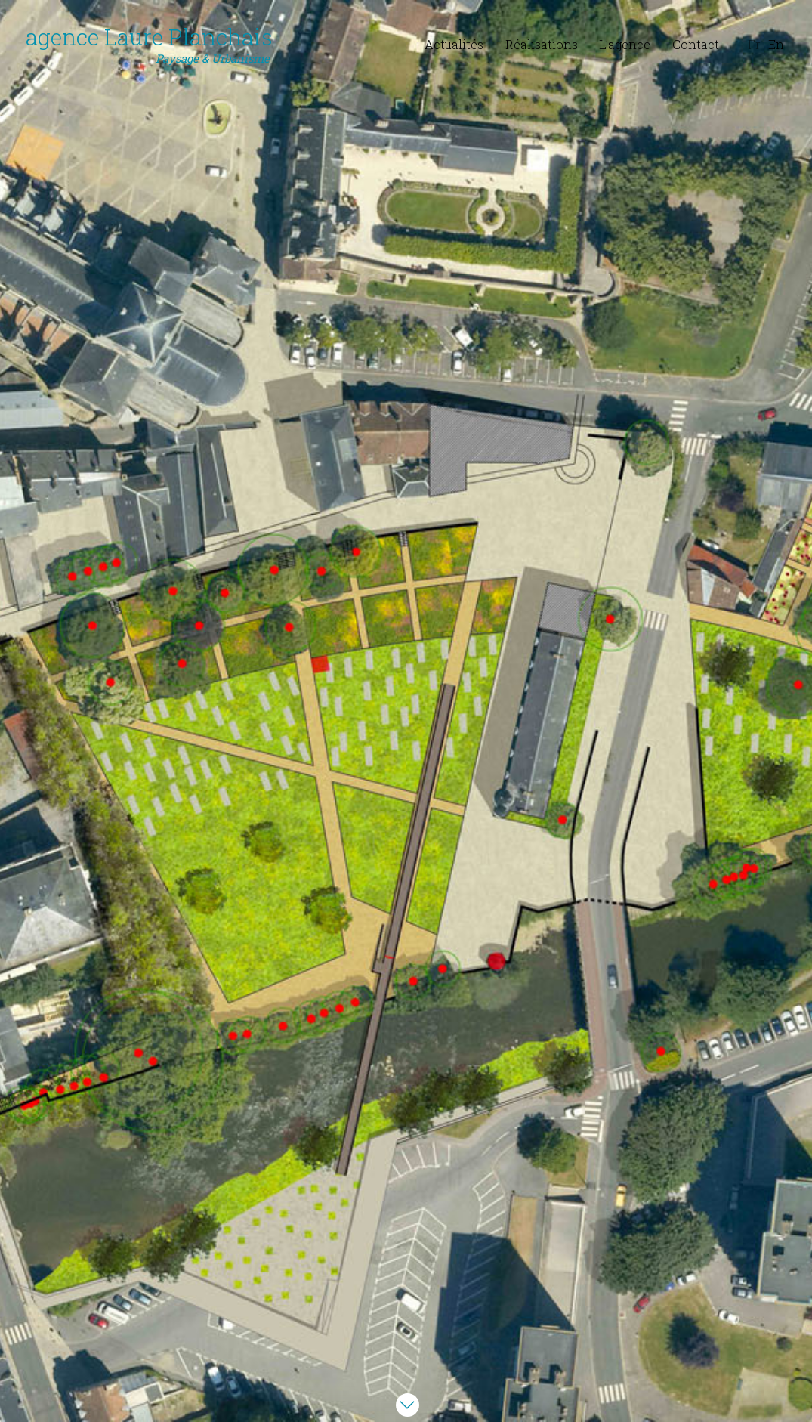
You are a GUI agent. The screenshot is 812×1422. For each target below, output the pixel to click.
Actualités (454, 44)
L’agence (624, 44)
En (776, 44)
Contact (695, 44)
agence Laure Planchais (149, 44)
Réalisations (541, 44)
